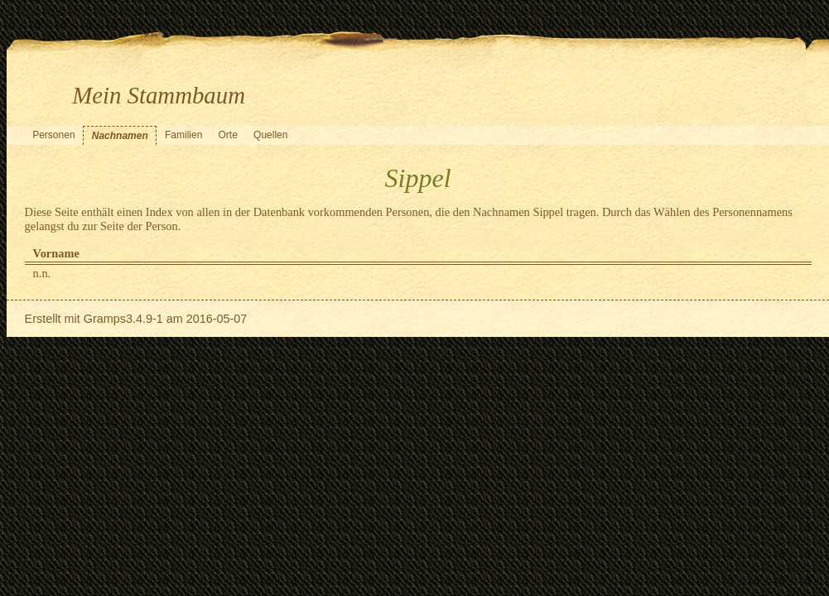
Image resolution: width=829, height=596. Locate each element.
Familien (183, 135)
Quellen (270, 135)
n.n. (42, 273)
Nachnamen (120, 136)
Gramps (105, 318)
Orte (228, 135)
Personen (53, 135)
